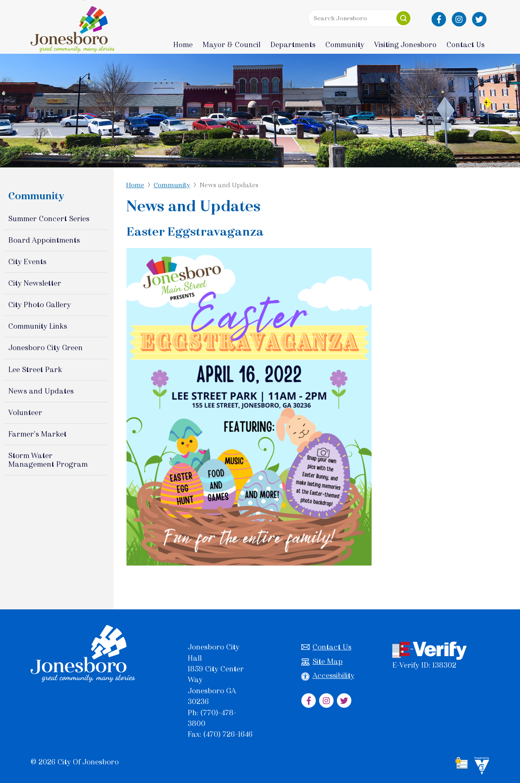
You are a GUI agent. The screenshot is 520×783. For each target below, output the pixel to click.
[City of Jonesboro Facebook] (439, 19)
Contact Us (326, 647)
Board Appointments (44, 240)
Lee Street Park (35, 369)
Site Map (322, 661)
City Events (27, 261)
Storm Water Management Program (48, 460)
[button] (403, 18)
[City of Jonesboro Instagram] (459, 19)
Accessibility (327, 675)
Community (172, 185)
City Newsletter (34, 283)
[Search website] (360, 18)
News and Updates (41, 391)
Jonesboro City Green (45, 347)
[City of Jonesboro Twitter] (479, 19)
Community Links (37, 326)
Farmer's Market (37, 434)
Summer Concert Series (48, 218)
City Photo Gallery (39, 304)
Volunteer (25, 412)
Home (183, 44)
